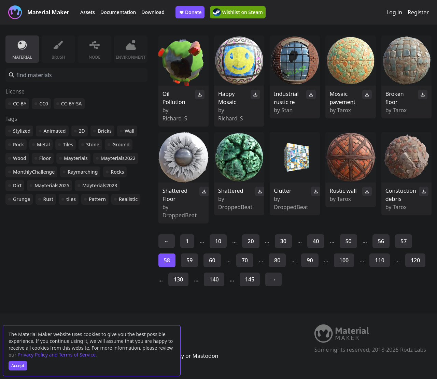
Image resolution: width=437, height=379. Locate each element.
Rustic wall (342, 190)
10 (218, 241)
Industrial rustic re (286, 98)
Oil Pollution (174, 98)
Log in (394, 12)
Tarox (344, 110)
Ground (121, 144)
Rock (18, 144)
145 (249, 279)
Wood (19, 158)
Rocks (117, 172)
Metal (43, 144)
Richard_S (175, 118)
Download (153, 12)
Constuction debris (400, 195)
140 (213, 279)
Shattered (230, 190)
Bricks (105, 131)
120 (415, 260)
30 (283, 241)
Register (418, 12)
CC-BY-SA (71, 103)
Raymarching (83, 172)
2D (82, 131)
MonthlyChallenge (34, 172)
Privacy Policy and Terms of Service (57, 354)
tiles (71, 199)
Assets (87, 12)
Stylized (21, 131)
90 (310, 260)
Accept (18, 365)
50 (348, 241)
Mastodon (205, 356)
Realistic (128, 199)
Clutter (282, 190)
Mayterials (76, 158)
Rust (48, 199)
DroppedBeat (180, 215)
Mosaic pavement (342, 98)
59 (189, 260)
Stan (287, 110)
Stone (92, 144)
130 (178, 279)
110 (379, 260)
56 (381, 241)
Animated (54, 131)
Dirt (17, 185)
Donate (190, 12)
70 (245, 260)
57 (403, 241)
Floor (45, 158)
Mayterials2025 (51, 185)
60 (212, 260)
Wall (129, 131)
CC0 (43, 103)
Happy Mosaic (227, 98)
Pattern (97, 199)
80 (277, 260)
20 (251, 241)
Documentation (118, 12)
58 (167, 260)
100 (344, 260)
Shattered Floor (175, 195)
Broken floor (394, 98)
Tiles (68, 144)
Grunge (21, 199)
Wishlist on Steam (238, 12)
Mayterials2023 (99, 185)
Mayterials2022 (118, 158)
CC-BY (19, 103)
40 (316, 241)
